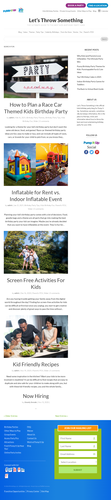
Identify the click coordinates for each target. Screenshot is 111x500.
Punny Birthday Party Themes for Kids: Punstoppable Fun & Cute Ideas (91, 69)
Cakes (25, 32)
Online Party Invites (12, 452)
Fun (81, 32)
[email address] (78, 454)
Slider (35, 121)
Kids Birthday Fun (47, 205)
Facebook (86, 152)
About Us (31, 434)
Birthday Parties (11, 427)
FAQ (29, 427)
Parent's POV (60, 205)
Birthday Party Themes (36, 117)
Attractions (9, 442)
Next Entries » (61, 416)
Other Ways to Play (84, 11)
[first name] (78, 438)
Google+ (6, 476)
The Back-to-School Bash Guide (90, 89)
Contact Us (32, 438)
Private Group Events (68, 11)
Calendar (104, 11)
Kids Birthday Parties (50, 11)
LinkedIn (23, 469)
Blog (94, 11)
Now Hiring (36, 396)
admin (11, 117)
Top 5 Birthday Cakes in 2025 (89, 77)
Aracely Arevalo (30, 402)
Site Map (45, 491)
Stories (75, 32)
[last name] (78, 446)
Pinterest (97, 152)
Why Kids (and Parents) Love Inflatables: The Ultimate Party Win (90, 59)
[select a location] (78, 462)
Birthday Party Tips (52, 117)
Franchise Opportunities (14, 491)
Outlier (42, 486)
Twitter (91, 152)
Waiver (30, 430)
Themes (32, 32)
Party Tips (40, 32)
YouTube (15, 469)
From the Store (66, 32)
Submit (77, 470)
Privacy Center (33, 491)
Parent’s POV (89, 32)
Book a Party (76, 5)
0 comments (44, 121)
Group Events (10, 434)
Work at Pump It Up (35, 442)
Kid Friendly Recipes (36, 364)
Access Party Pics (11, 438)
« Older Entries (10, 416)
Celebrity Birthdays (52, 32)
